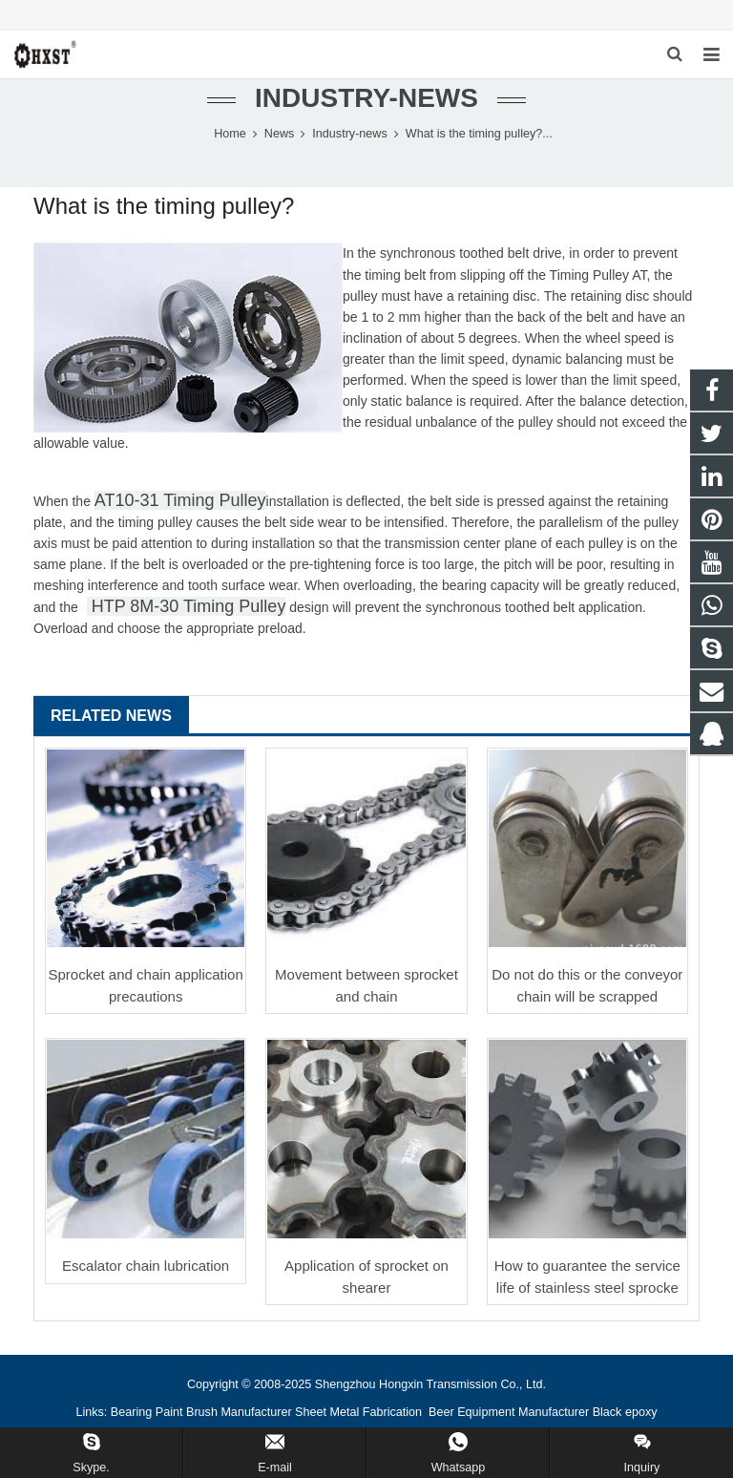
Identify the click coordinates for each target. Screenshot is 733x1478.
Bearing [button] (131, 1412)
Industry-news (366, 98)
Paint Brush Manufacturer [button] (224, 1412)
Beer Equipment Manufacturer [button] (509, 1412)
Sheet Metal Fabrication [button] (360, 1412)
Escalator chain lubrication (145, 1265)
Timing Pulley (590, 275)
